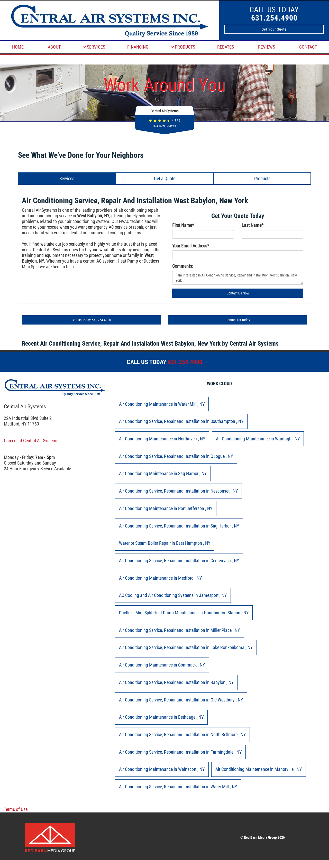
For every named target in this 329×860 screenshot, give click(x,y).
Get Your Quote (274, 29)
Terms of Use (16, 809)
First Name (183, 225)
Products (262, 178)
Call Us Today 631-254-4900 (91, 320)
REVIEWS (266, 47)
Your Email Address (190, 245)
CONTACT (308, 47)
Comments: (182, 266)
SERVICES (94, 47)
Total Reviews (164, 126)
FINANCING (138, 47)
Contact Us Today (237, 320)
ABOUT (54, 47)
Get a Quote (164, 178)
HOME (18, 47)
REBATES (225, 47)
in (162, 404)
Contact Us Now (237, 293)
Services (66, 178)
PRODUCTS (183, 47)
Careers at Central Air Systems (31, 440)
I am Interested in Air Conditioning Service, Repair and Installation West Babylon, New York (237, 278)
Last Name (252, 225)
